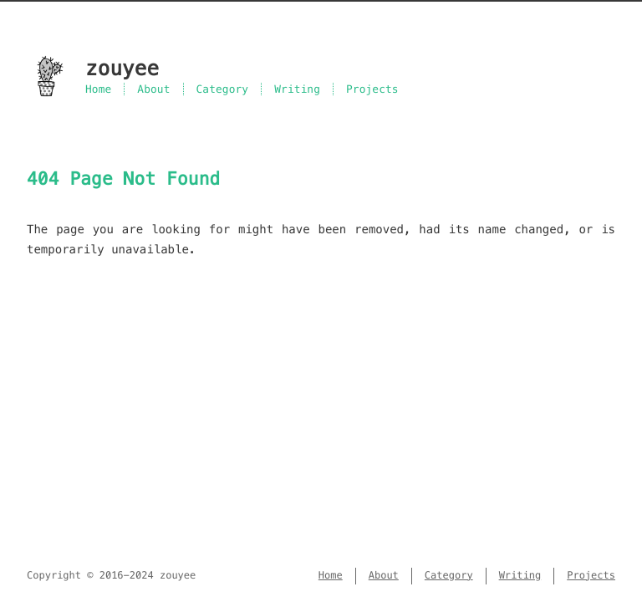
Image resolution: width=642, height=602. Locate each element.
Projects (372, 89)
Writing (297, 89)
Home (98, 89)
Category (222, 89)
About (153, 89)
